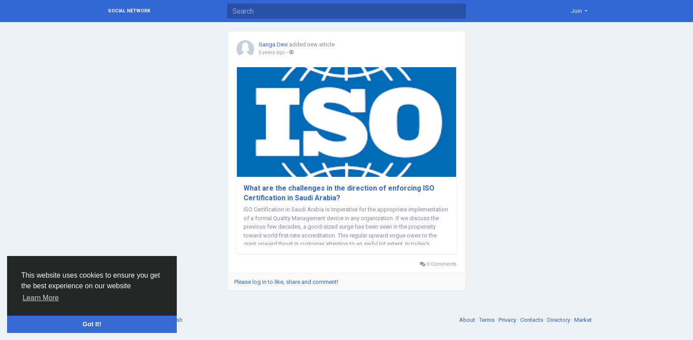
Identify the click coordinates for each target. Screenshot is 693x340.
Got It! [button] (92, 324)
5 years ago (272, 52)
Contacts (532, 320)
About (467, 320)
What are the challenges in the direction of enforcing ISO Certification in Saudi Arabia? (339, 193)
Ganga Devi (273, 44)
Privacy (508, 320)
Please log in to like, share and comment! (286, 282)
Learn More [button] (41, 298)
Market (583, 320)
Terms (487, 320)
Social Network (129, 11)
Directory (559, 320)
